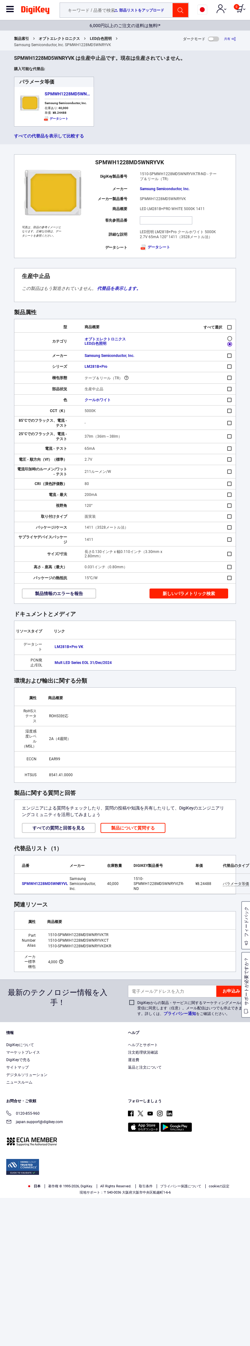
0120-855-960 (23, 1114)
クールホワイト (98, 400)
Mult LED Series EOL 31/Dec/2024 (83, 663)
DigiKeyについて (20, 1045)
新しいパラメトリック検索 (189, 593)
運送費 (133, 1060)
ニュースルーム (19, 1082)
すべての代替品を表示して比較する (49, 135)
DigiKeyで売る (18, 1060)
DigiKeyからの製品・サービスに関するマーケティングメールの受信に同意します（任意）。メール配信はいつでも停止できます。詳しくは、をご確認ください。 (190, 1008)
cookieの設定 (219, 1186)
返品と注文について (145, 1067)
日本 (34, 1186)
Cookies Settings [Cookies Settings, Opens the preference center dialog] (85, 1335)
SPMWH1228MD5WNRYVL (71, 93)
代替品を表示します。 (119, 288)
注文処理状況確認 (143, 1052)
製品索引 (21, 38)
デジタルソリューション (26, 1075)
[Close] (240, 1312)
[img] (35, 11)
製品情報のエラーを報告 (59, 593)
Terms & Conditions (75, 1323)
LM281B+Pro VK (69, 647)
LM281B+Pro (96, 366)
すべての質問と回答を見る (58, 827)
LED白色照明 (101, 38)
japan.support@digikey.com (34, 1122)
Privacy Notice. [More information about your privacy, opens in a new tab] (114, 1323)
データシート (155, 247)
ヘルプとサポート (143, 1045)
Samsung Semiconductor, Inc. (164, 189)
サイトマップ (17, 1067)
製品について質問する (133, 827)
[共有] (230, 39)
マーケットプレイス (23, 1052)
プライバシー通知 (180, 1013)
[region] (125, 1324)
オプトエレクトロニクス (59, 38)
